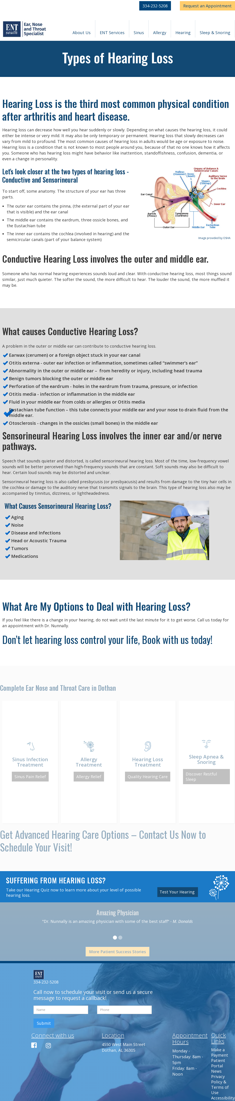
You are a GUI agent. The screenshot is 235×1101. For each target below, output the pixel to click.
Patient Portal (218, 1063)
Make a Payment (219, 1052)
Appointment (207, 5)
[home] (25, 29)
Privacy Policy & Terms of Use (220, 1084)
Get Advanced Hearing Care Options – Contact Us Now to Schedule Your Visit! (103, 840)
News (216, 1071)
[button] (81, 28)
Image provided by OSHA (214, 238)
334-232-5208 (155, 5)
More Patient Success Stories (117, 951)
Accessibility (223, 1098)
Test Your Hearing (178, 892)
